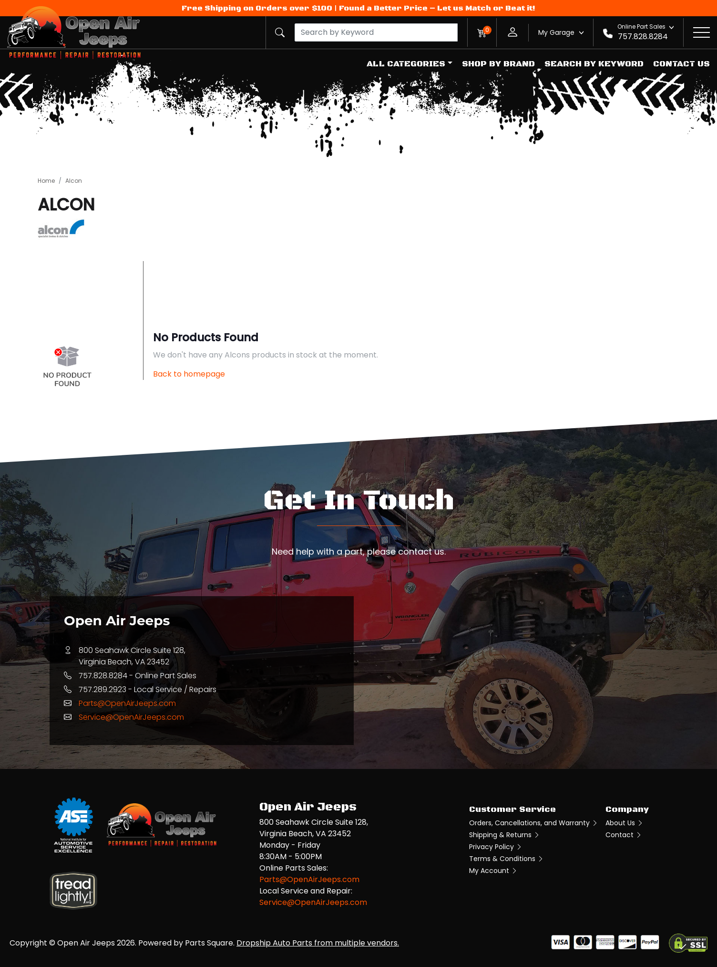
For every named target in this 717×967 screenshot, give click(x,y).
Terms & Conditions (506, 858)
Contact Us (681, 64)
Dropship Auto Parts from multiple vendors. (317, 942)
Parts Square (209, 942)
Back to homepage (189, 373)
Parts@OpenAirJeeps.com (127, 703)
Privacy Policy (495, 846)
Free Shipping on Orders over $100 (257, 8)
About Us (624, 823)
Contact (623, 835)
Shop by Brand (498, 64)
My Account (493, 870)
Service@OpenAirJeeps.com (131, 717)
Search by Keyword (594, 64)
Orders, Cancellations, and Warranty (533, 823)
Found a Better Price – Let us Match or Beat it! (437, 8)
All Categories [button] (406, 64)
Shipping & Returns (504, 835)
